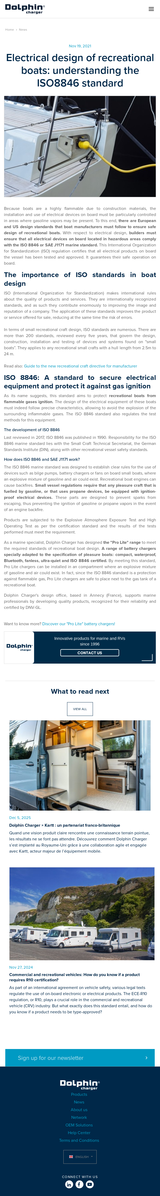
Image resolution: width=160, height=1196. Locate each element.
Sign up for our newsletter (50, 1058)
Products (79, 1094)
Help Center (79, 1132)
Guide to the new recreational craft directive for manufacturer (80, 366)
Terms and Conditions (79, 1140)
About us (79, 1109)
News (23, 29)
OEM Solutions (79, 1125)
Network (79, 1117)
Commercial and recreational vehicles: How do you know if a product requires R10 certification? (74, 977)
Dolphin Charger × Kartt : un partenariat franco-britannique (64, 825)
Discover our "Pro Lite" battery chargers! (78, 624)
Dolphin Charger (25, 9)
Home (9, 29)
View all (80, 709)
